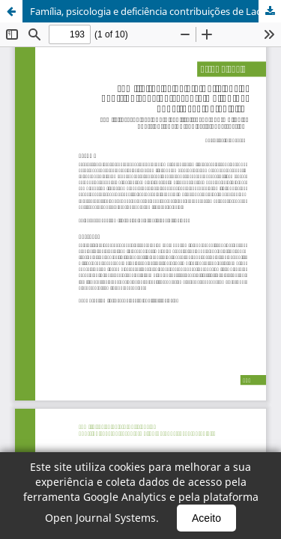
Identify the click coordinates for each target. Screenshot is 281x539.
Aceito (206, 518)
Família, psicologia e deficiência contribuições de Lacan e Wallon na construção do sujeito (155, 11)
